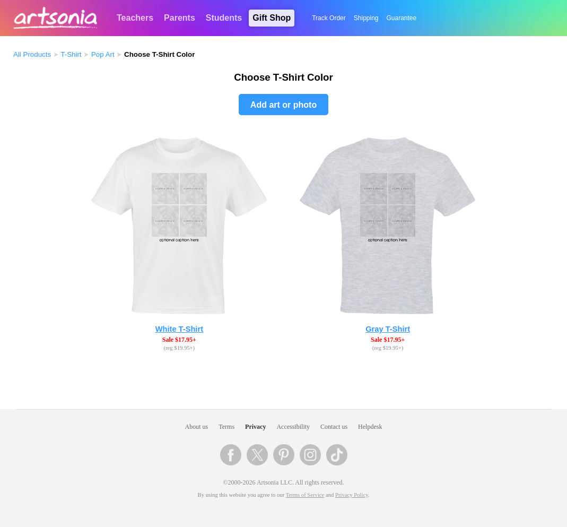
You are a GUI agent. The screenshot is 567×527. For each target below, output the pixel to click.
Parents (179, 17)
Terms (226, 426)
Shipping (366, 18)
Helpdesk (370, 426)
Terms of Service (305, 495)
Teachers (135, 17)
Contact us (333, 426)
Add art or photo (283, 104)
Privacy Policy (351, 495)
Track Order (329, 18)
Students (224, 17)
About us (196, 426)
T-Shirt (70, 54)
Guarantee (402, 18)
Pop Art (103, 54)
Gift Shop (271, 17)
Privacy (255, 426)
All (32, 54)
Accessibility (293, 426)
